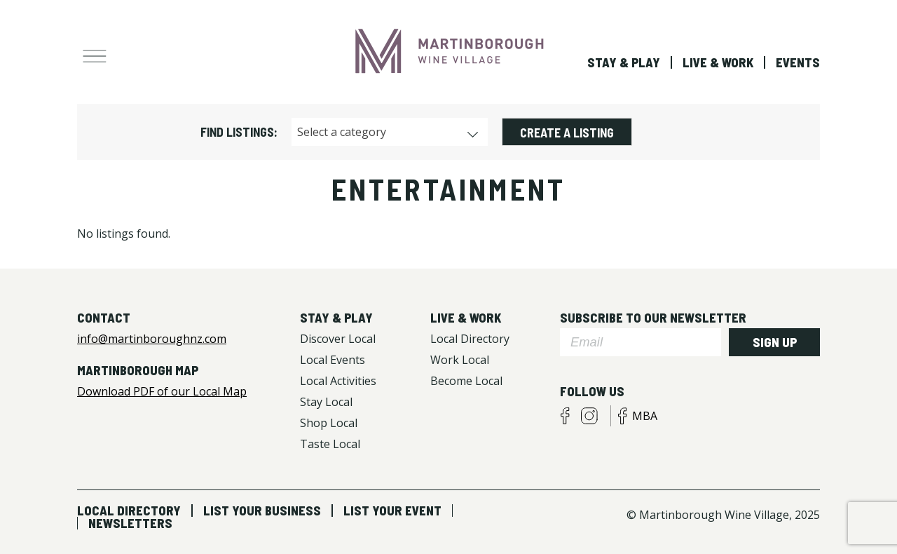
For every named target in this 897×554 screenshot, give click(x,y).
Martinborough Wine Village (448, 51)
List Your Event (392, 510)
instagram (589, 415)
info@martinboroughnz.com (151, 338)
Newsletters (130, 523)
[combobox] (390, 132)
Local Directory (129, 510)
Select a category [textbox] (341, 132)
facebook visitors (564, 415)
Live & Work (718, 62)
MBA (644, 416)
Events (798, 62)
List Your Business (262, 510)
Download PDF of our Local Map (162, 391)
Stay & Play (623, 62)
